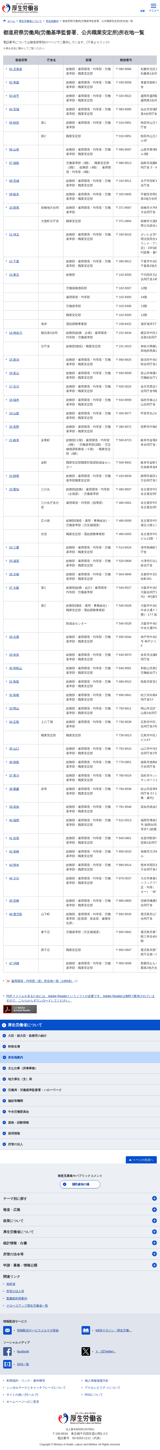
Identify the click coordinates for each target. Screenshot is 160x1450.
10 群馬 (14, 207)
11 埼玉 (14, 234)
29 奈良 (14, 654)
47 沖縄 (14, 963)
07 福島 (14, 163)
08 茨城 (14, 180)
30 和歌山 (15, 668)
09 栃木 (14, 194)
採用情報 (14, 1133)
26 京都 (14, 574)
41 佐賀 (14, 838)
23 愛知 (14, 489)
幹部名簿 (14, 1046)
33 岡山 (14, 708)
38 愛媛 (14, 789)
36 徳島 (14, 762)
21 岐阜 (14, 440)
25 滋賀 (14, 561)
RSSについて (94, 1394)
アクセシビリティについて (102, 1387)
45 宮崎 (14, 900)
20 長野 (14, 426)
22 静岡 (14, 476)
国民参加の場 (80, 1184)
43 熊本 (14, 865)
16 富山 (14, 373)
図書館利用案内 (16, 1298)
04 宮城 (14, 109)
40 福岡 (14, 820)
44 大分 (14, 878)
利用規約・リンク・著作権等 (25, 1380)
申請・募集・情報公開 (80, 1265)
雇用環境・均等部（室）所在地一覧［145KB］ (42, 981)
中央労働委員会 (18, 1111)
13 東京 (14, 274)
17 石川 (14, 386)
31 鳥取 (14, 681)
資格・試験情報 (18, 1122)
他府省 (10, 1284)
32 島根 (14, 695)
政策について (80, 1220)
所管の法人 (15, 1144)
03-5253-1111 (81, 1438)
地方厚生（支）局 (20, 1079)
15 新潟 (14, 359)
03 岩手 (14, 96)
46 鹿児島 (15, 914)
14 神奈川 (15, 333)
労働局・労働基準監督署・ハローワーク (35, 1090)
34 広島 (14, 722)
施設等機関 (15, 1101)
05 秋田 (14, 122)
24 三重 (14, 547)
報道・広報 (80, 1209)
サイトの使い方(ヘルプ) (22, 1394)
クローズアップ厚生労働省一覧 (27, 1305)
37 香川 (14, 775)
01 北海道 (15, 69)
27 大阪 (14, 587)
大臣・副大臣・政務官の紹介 (27, 1035)
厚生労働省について (80, 1231)
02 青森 (14, 82)
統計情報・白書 (80, 1242)
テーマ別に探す (80, 1198)
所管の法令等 (80, 1254)
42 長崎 (14, 851)
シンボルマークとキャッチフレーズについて (36, 1387)
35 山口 (14, 748)
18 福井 (14, 400)
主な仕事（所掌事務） (23, 1068)
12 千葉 (14, 261)
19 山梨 (14, 413)
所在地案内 (15, 1057)
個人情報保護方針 (97, 1380)
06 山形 (14, 149)
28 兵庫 (14, 637)
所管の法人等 (15, 1291)
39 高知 (14, 806)
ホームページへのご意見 (22, 1401)
